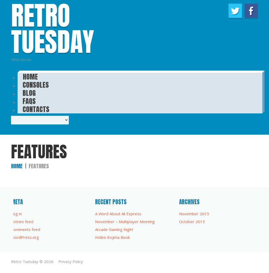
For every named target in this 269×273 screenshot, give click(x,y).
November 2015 (194, 213)
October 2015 (192, 221)
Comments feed (25, 229)
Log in (16, 213)
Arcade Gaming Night (114, 229)
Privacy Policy (70, 261)
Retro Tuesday (24, 261)
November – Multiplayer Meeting (125, 221)
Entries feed (22, 221)
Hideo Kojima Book (112, 237)
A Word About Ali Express (118, 213)
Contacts (36, 107)
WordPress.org (25, 237)
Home (17, 166)
